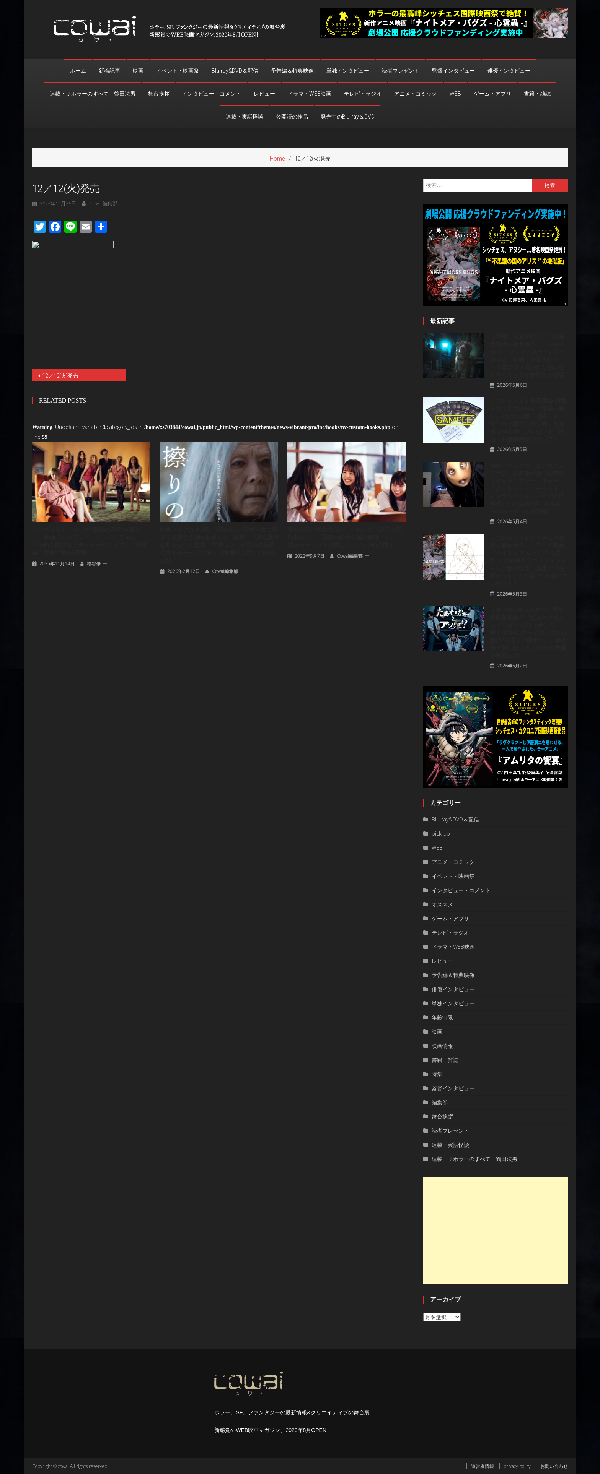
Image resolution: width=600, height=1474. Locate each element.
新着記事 (109, 71)
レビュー (264, 94)
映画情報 (442, 1045)
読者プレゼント (400, 71)
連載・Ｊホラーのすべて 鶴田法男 (92, 94)
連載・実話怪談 (244, 117)
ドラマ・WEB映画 (309, 94)
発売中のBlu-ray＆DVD (348, 117)
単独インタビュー (347, 71)
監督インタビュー (453, 71)
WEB (455, 94)
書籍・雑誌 (537, 94)
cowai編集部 (225, 570)
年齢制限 (442, 1017)
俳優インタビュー (509, 71)
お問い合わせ (554, 1466)
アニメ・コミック (415, 94)
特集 (437, 1074)
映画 (138, 71)
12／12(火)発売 (60, 375)
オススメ (442, 904)
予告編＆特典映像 (292, 71)
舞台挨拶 (159, 94)
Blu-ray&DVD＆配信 (235, 71)
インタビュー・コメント (211, 94)
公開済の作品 (292, 117)
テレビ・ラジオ (363, 94)
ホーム (78, 71)
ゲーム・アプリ (492, 94)
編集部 (440, 1102)
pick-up (441, 833)
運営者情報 (482, 1466)
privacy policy (517, 1466)
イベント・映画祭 (177, 71)
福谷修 (94, 562)
